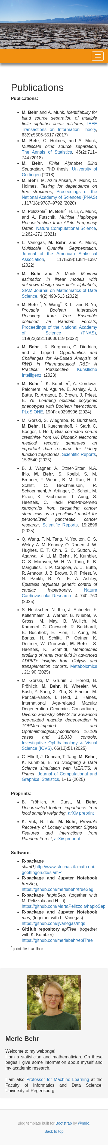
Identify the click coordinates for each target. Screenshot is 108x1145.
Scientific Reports (79, 454)
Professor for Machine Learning (57, 1079)
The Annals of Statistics (47, 152)
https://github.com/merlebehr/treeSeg (57, 889)
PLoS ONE (32, 412)
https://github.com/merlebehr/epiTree (57, 940)
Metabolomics (83, 666)
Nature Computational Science (66, 228)
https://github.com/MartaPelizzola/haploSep (64, 906)
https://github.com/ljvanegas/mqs (53, 923)
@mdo (83, 1123)
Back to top (53, 1131)
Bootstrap (63, 1123)
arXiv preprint (81, 813)
